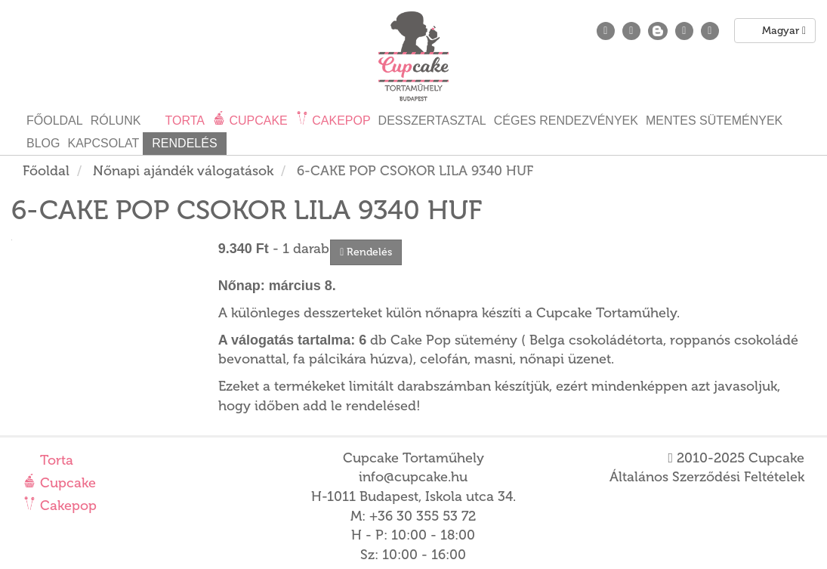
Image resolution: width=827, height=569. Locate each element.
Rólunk (116, 120)
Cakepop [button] (340, 120)
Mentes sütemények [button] (714, 120)
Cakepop (66, 505)
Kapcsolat (103, 143)
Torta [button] (183, 120)
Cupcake (66, 483)
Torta (54, 460)
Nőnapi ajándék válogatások (183, 170)
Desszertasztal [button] (432, 120)
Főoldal (54, 120)
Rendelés (184, 143)
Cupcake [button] (257, 120)
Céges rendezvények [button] (566, 120)
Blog (43, 143)
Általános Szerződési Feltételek (706, 476)
